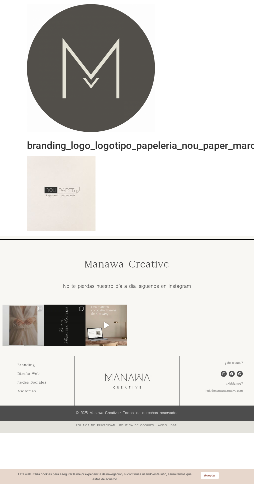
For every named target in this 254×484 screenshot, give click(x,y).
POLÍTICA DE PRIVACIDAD (95, 425)
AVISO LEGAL (168, 425)
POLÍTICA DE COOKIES (136, 425)
